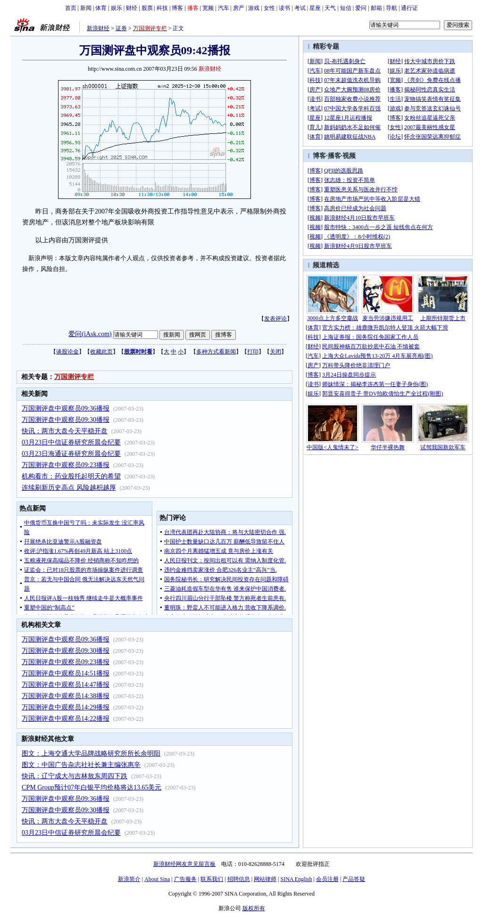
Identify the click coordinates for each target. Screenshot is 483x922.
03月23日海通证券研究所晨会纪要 (71, 453)
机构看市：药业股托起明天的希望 (71, 476)
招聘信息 (238, 879)
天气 (330, 8)
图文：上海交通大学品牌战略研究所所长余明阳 (91, 753)
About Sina (157, 879)
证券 (121, 28)
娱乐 (116, 8)
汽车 (223, 8)
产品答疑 (353, 879)
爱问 (360, 8)
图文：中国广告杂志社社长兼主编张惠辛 (81, 764)
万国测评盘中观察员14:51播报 (65, 673)
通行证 (409, 8)
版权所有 (253, 908)
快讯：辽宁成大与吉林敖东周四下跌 (74, 776)
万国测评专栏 (150, 28)
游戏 (253, 8)
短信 (345, 8)
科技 (162, 8)
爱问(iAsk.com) (89, 334)
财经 (131, 8)
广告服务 (185, 879)
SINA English (296, 879)
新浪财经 (98, 28)
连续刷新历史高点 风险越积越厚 (69, 487)
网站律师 (265, 879)
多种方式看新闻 (216, 351)
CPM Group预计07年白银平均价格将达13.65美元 (91, 787)
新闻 (86, 8)
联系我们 (211, 879)
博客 (177, 8)
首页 (70, 8)
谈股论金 (67, 351)
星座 (315, 8)
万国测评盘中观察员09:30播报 (65, 419)
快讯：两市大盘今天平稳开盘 (65, 431)
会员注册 (327, 879)
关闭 (275, 351)
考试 (300, 8)
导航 (391, 8)
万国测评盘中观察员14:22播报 (65, 718)
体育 (101, 8)
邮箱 (376, 8)
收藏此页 (101, 351)
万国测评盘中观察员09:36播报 (65, 408)
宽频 (208, 8)
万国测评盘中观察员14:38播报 (65, 696)
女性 (269, 8)
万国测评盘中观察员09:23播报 (65, 465)
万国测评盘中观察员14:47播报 (65, 684)
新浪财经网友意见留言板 (184, 864)
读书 (284, 8)
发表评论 (275, 318)
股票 (147, 8)
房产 (238, 8)
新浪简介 (129, 879)
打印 (252, 351)
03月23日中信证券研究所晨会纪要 (71, 442)
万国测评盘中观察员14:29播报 (65, 707)
